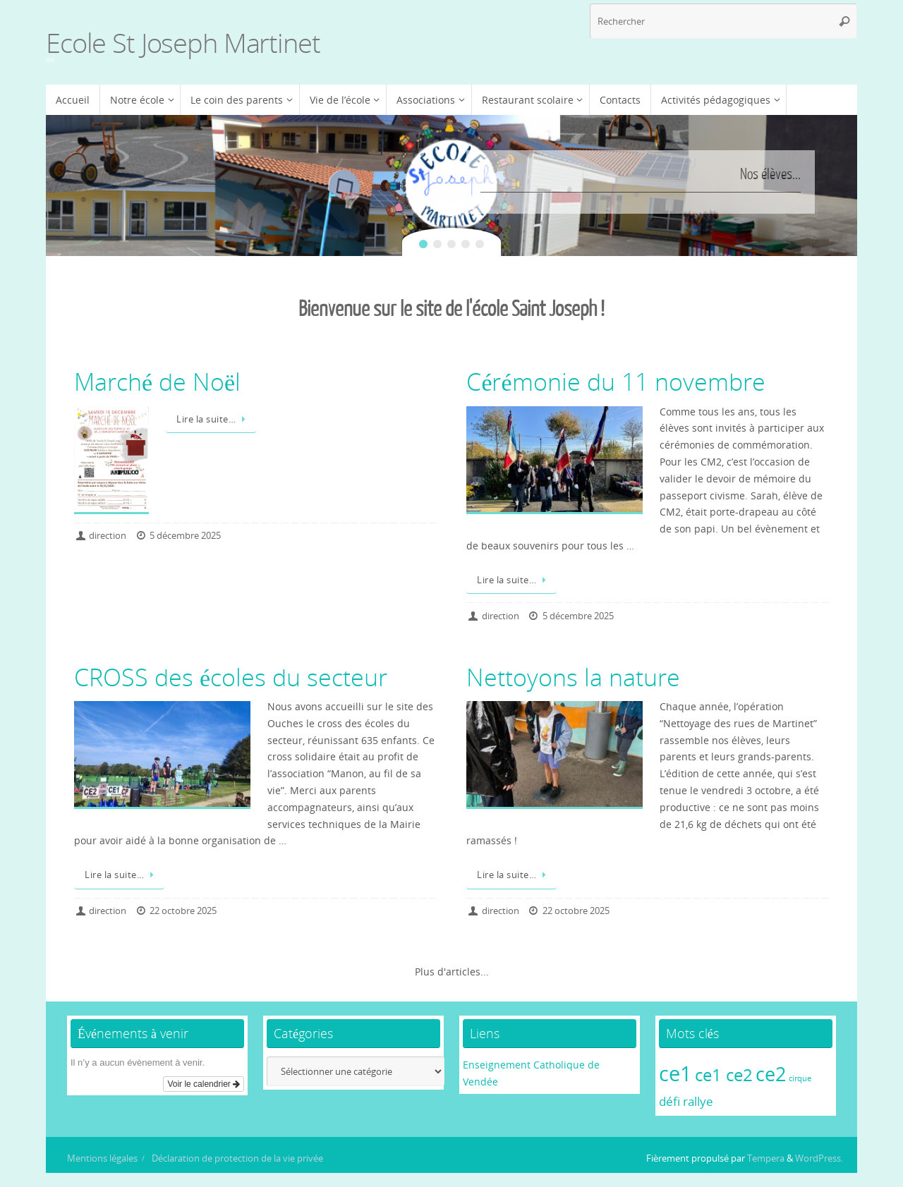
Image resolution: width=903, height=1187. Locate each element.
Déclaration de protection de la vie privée (237, 1158)
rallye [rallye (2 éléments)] (698, 1101)
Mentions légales (102, 1158)
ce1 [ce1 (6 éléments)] (675, 1073)
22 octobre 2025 (183, 911)
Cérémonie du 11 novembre (615, 381)
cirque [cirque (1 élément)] (800, 1078)
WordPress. (819, 1158)
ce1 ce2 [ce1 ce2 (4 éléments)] (724, 1074)
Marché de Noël (157, 381)
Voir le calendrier (203, 1084)
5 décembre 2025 (185, 536)
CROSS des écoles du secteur (230, 677)
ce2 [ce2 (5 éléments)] (771, 1074)
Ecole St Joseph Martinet (183, 43)
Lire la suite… (213, 419)
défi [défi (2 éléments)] (669, 1101)
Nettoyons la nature (573, 677)
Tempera (765, 1158)
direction (107, 536)
